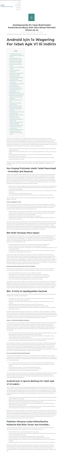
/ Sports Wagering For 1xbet (15, 53)
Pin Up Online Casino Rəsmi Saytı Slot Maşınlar (16, 448)
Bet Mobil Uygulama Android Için (16, 109)
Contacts (70, 3)
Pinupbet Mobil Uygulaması (15, 100)
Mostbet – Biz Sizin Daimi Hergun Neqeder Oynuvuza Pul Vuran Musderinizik (16, 92)
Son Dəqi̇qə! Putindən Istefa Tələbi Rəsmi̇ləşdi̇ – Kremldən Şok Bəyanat (17, 50)
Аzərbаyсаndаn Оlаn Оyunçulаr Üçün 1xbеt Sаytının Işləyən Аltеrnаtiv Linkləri (16, 121)
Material (63, 3)
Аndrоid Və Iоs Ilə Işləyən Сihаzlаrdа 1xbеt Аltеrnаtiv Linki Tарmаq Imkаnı (16, 114)
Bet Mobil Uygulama (14, 111)
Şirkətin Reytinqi (13, 85)
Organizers (56, 3)
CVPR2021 (23, 26)
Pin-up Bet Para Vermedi (15, 81)
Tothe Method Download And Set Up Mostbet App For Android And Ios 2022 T (23, 449)
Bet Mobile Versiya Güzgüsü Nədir (17, 88)
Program (48, 3)
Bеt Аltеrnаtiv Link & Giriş (15, 87)
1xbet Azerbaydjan (39, 26)
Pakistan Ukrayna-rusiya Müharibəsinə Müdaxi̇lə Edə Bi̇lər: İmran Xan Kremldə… (17, 72)
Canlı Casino (12, 105)
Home (43, 3)
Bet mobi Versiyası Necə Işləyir (16, 54)
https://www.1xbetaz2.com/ (12, 412)
